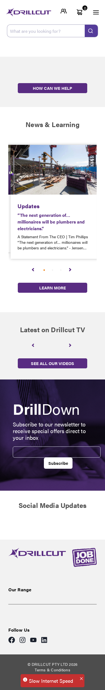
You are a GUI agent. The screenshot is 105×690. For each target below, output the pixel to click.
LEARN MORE (52, 288)
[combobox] (52, 30)
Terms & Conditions (52, 669)
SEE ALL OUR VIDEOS (52, 363)
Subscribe (58, 463)
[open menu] (92, 12)
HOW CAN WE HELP (52, 88)
